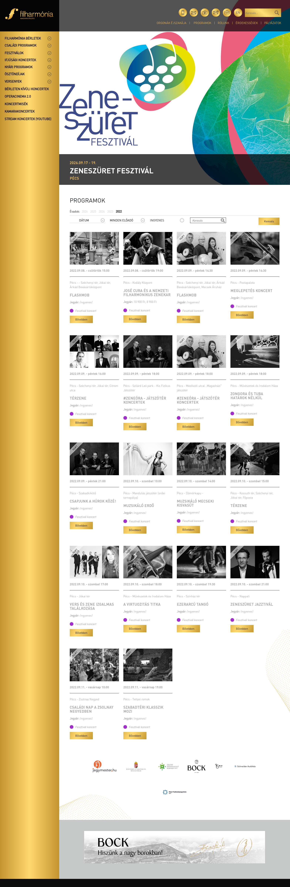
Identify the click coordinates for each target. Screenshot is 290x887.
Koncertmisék (16, 104)
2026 (85, 211)
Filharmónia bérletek (23, 38)
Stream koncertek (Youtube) (28, 119)
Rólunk (223, 23)
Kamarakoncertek (20, 111)
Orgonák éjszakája (171, 23)
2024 (102, 211)
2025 (93, 211)
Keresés (269, 221)
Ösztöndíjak (15, 74)
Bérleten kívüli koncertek (27, 89)
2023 (110, 211)
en (238, 12)
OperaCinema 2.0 (18, 96)
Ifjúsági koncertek (20, 60)
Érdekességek (247, 23)
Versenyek (13, 81)
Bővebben (81, 319)
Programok (202, 23)
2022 (119, 211)
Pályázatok (272, 23)
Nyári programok (19, 67)
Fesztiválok (14, 53)
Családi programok (20, 45)
